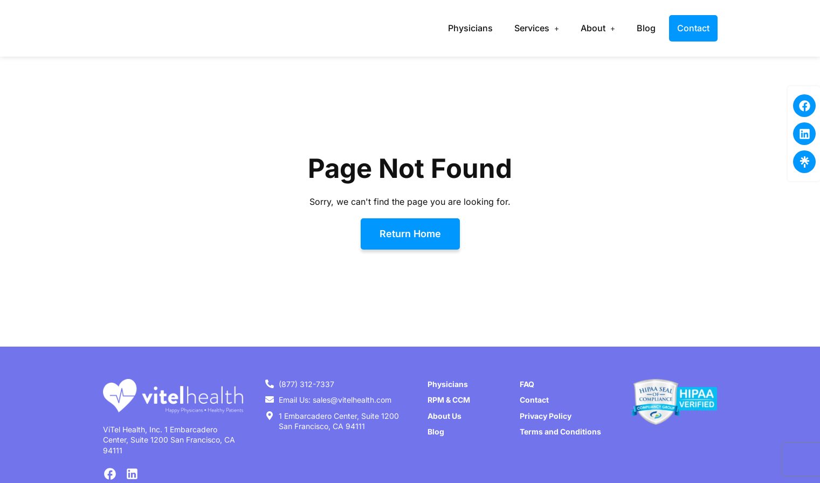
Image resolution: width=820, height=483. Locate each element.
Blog (646, 28)
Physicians (470, 28)
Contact (693, 28)
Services (536, 28)
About (598, 28)
